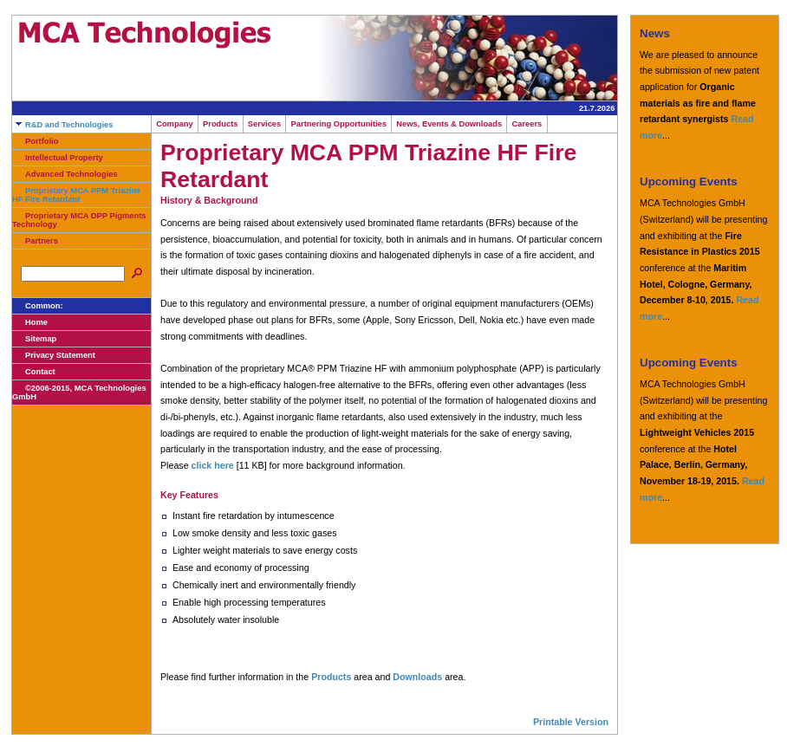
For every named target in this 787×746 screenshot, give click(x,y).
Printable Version (570, 722)
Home (30, 322)
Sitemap (34, 338)
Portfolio (35, 141)
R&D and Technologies (62, 124)
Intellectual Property (57, 157)
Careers (526, 124)
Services (265, 124)
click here (213, 465)
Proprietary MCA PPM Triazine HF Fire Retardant (76, 195)
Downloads (417, 676)
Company (175, 124)
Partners (35, 241)
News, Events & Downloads (449, 124)
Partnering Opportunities (338, 124)
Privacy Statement (53, 355)
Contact (33, 371)
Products (220, 124)
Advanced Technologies (65, 174)
